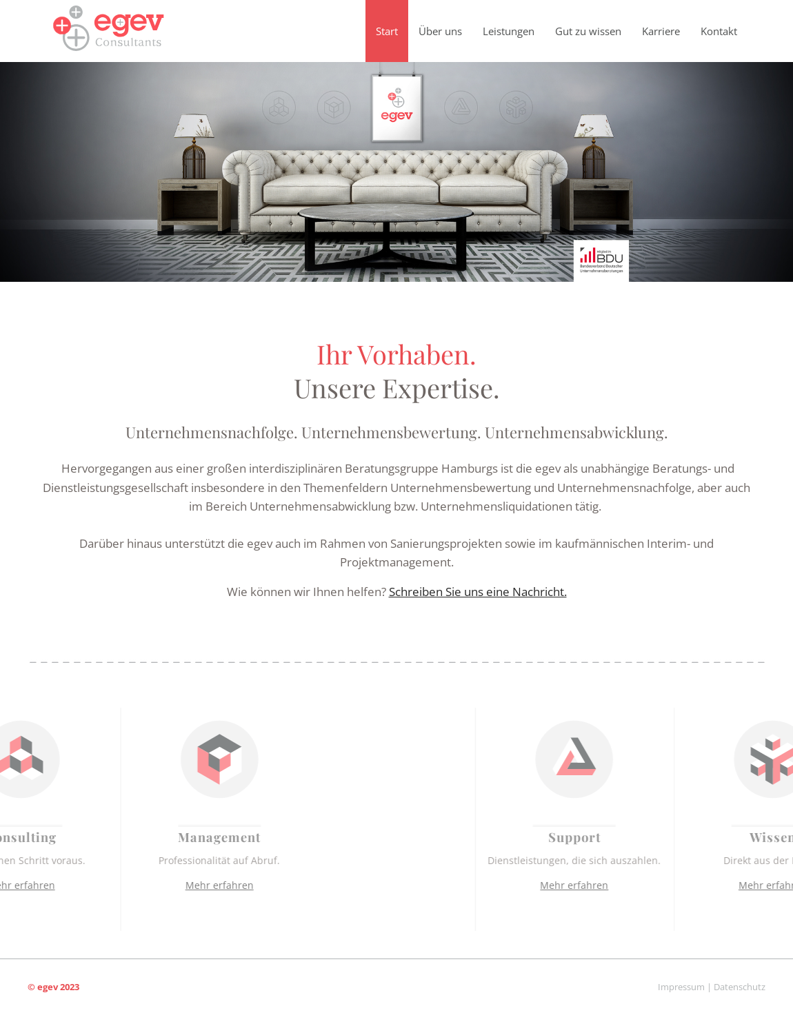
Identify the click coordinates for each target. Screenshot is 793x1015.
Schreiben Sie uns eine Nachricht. (478, 591)
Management (158, 836)
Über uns (440, 31)
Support (636, 836)
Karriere (661, 31)
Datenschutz (739, 987)
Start (387, 31)
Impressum (681, 987)
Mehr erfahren (158, 885)
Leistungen (508, 31)
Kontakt (719, 31)
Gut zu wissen (588, 31)
